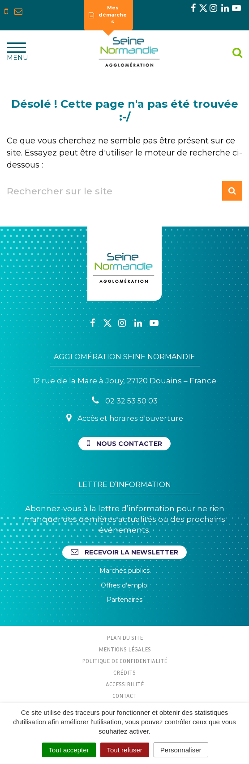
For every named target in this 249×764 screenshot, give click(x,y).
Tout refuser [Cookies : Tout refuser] (124, 750)
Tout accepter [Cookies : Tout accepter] (69, 750)
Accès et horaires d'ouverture (124, 418)
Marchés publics (124, 571)
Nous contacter (124, 443)
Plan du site (125, 637)
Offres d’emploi (125, 585)
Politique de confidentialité (124, 660)
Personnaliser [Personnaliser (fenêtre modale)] (181, 750)
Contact (124, 695)
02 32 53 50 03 (125, 400)
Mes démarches (108, 14)
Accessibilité (125, 684)
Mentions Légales (125, 649)
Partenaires (124, 600)
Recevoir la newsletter (124, 552)
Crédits (124, 672)
